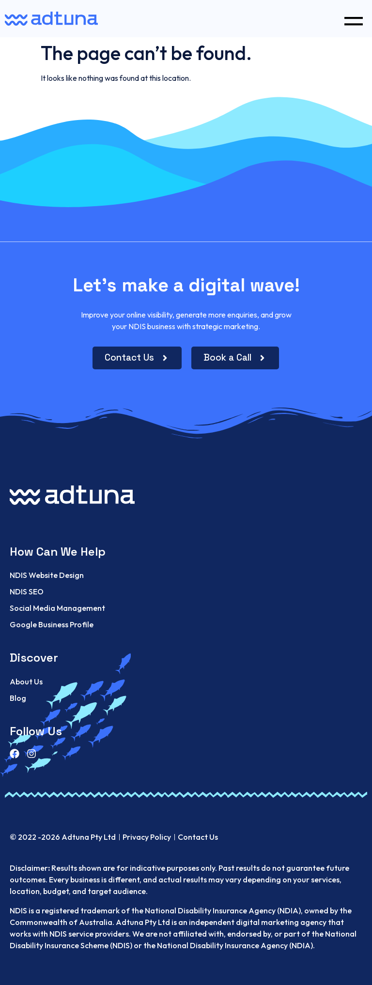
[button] (353, 18)
